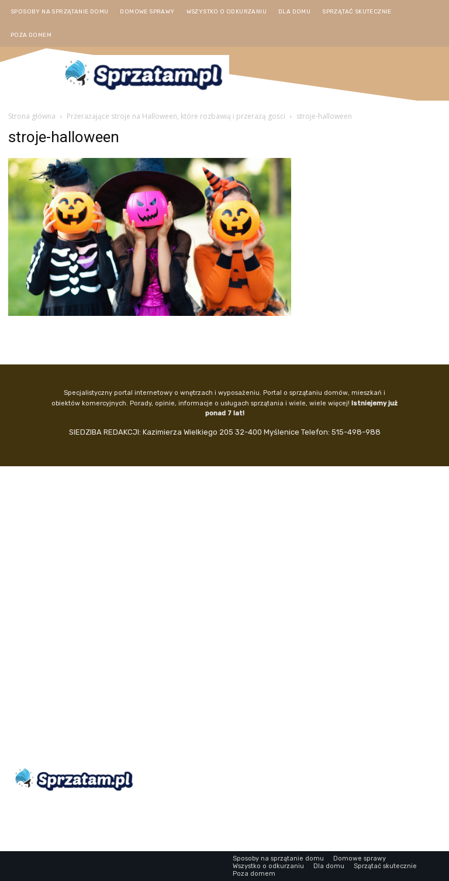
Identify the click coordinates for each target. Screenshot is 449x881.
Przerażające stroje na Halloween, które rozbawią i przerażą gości (176, 116)
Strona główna (32, 116)
